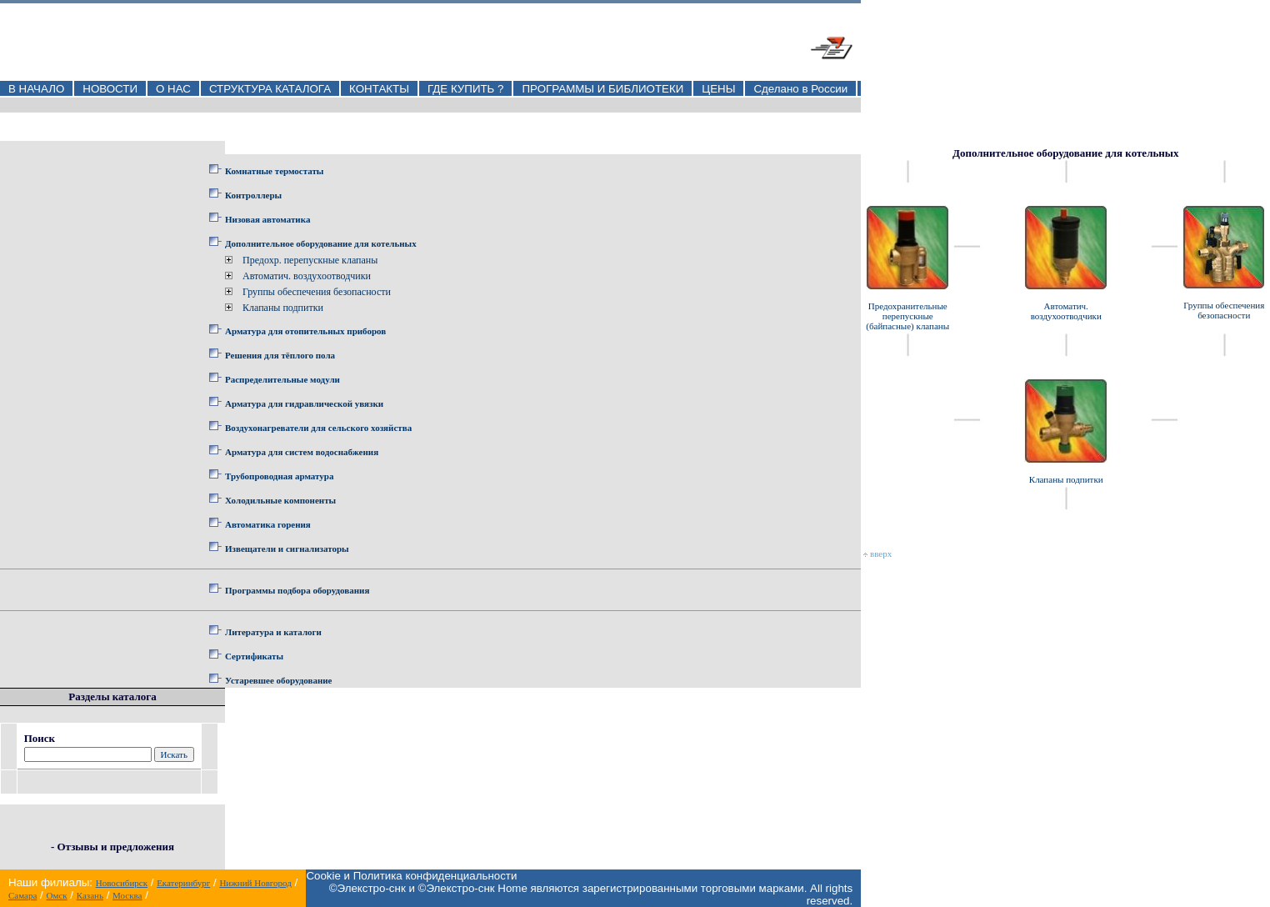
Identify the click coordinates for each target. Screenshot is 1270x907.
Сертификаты (254, 656)
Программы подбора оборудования (297, 590)
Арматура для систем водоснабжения (301, 452)
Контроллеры (253, 195)
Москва (127, 895)
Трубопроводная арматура (279, 476)
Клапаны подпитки (282, 307)
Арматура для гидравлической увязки (304, 403)
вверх (877, 554)
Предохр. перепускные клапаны (310, 260)
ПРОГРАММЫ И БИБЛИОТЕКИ (602, 89)
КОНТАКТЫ (379, 89)
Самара (22, 895)
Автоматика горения (268, 524)
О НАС (173, 89)
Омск (56, 895)
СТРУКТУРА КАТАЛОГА (270, 89)
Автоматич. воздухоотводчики (306, 276)
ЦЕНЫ (718, 89)
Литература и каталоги (273, 632)
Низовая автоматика (267, 219)
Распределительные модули (282, 379)
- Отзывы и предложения (112, 846)
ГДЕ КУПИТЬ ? (466, 89)
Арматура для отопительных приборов (305, 331)
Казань (90, 895)
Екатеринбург (183, 883)
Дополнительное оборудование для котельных (321, 243)
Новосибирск (122, 883)
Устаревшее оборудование (278, 680)
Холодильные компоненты (280, 500)
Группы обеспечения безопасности (316, 292)
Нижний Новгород (255, 883)
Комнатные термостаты (274, 171)
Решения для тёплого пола (280, 355)
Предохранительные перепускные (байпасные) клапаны (907, 316)
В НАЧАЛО (36, 89)
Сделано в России (800, 89)
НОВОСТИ (110, 89)
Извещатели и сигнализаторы (287, 549)
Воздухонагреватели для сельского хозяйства (318, 428)
